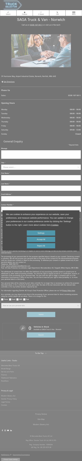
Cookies (54, 225)
